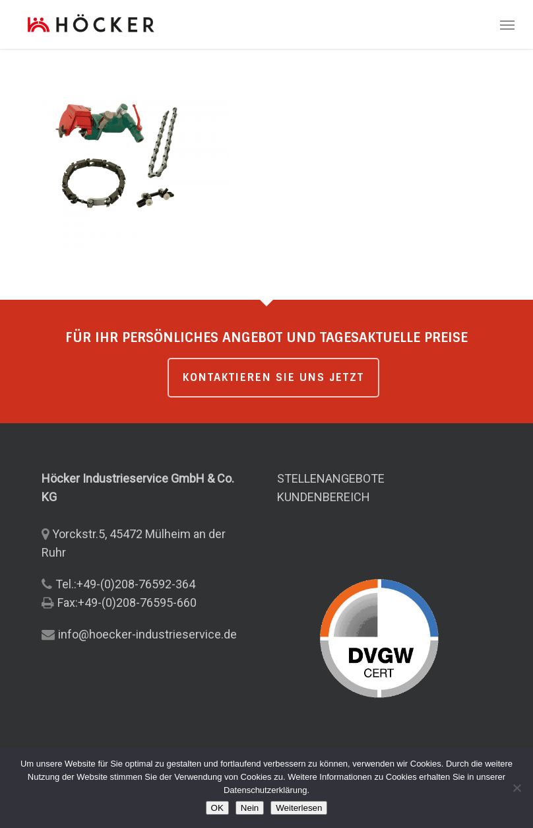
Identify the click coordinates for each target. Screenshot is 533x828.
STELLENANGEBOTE (331, 478)
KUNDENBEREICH (323, 497)
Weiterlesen (299, 808)
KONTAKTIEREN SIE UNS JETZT (273, 377)
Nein (250, 808)
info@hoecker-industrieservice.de (147, 634)
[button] (507, 24)
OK (217, 808)
